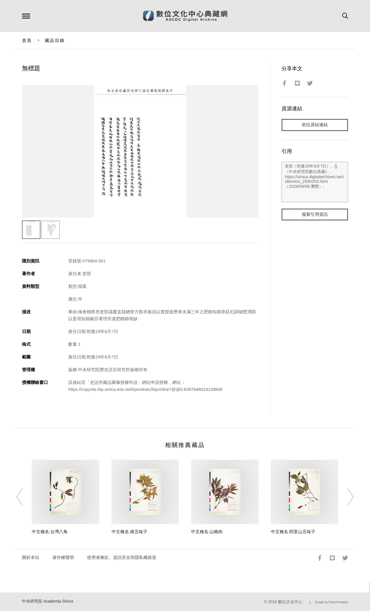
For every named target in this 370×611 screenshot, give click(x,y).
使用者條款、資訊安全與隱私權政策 (121, 557)
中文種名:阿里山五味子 (293, 531)
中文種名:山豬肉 (207, 531)
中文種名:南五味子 (129, 531)
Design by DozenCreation (331, 602)
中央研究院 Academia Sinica (47, 601)
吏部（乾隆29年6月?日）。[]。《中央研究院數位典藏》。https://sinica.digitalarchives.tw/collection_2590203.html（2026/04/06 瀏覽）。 (315, 182)
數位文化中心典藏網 (185, 15)
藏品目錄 (55, 40)
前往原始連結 (315, 124)
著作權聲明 (63, 557)
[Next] (345, 497)
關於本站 (30, 557)
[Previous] (24, 497)
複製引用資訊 (315, 214)
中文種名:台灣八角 (50, 531)
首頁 (27, 40)
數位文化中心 (290, 602)
